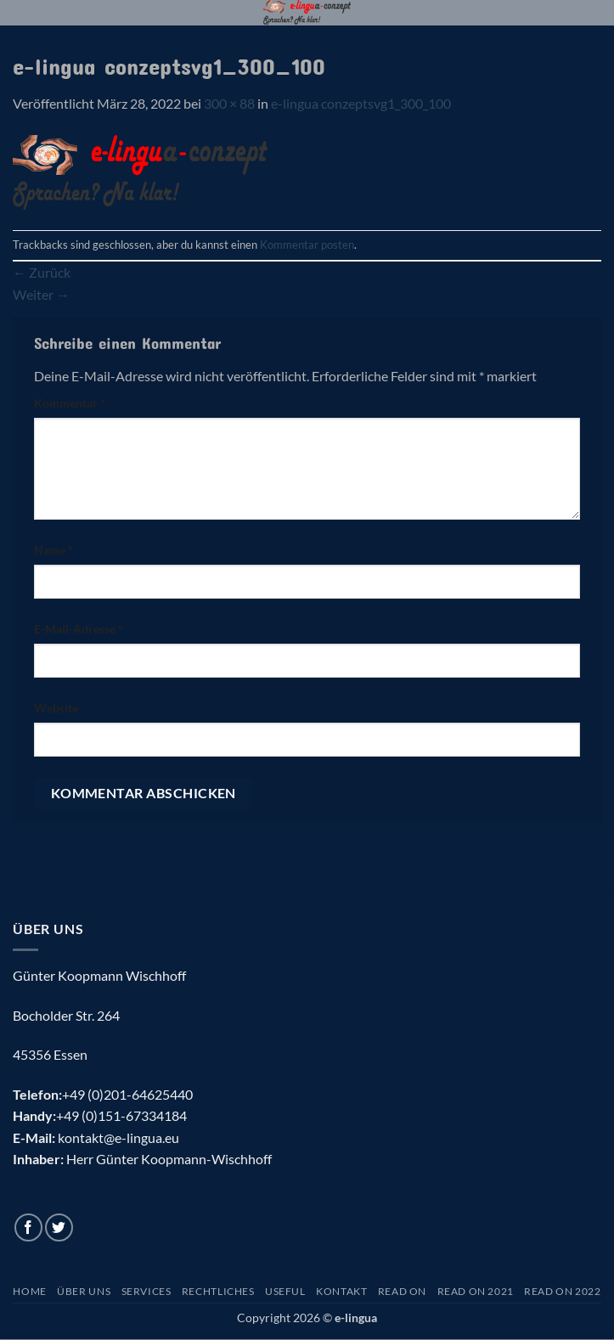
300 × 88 (229, 103)
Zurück (41, 272)
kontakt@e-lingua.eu (118, 1137)
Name (53, 550)
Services (146, 1291)
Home (29, 1291)
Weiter (41, 294)
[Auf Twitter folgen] (59, 1227)
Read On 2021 (475, 1291)
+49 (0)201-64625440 (127, 1094)
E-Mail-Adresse (78, 629)
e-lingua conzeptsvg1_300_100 (361, 103)
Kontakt (341, 1291)
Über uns (83, 1291)
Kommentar (69, 403)
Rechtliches (218, 1291)
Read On (402, 1291)
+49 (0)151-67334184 (121, 1115)
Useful (285, 1291)
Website (56, 708)
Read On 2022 (562, 1291)
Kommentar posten (307, 244)
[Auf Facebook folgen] (28, 1227)
